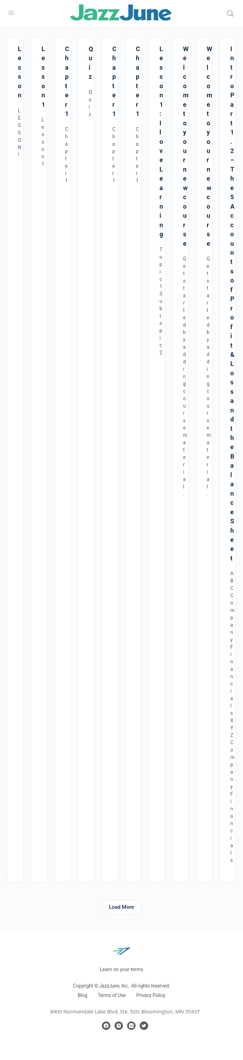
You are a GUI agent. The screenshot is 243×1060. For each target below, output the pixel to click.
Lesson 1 (43, 76)
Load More (121, 907)
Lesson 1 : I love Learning (161, 141)
